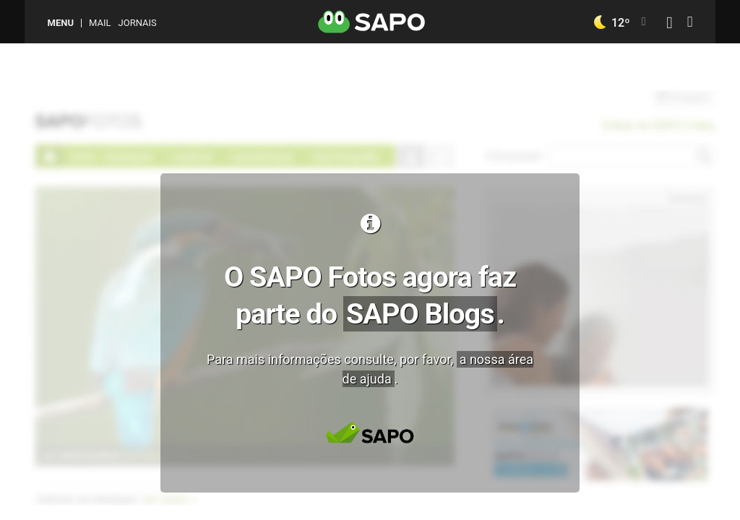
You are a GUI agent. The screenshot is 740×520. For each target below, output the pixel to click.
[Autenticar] (669, 24)
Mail (100, 22)
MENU (61, 22)
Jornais (138, 22)
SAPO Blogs (420, 314)
